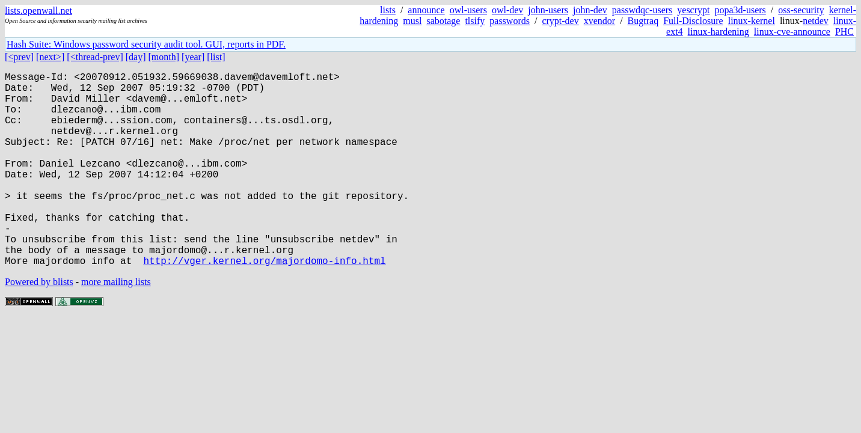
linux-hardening (718, 31)
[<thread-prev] (95, 57)
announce (426, 10)
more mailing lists (116, 325)
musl (412, 21)
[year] (193, 57)
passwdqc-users (642, 10)
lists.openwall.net (38, 10)
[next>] (50, 57)
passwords (509, 21)
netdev (816, 21)
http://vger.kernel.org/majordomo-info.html (264, 303)
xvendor (599, 21)
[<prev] (19, 57)
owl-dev (507, 10)
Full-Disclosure (693, 21)
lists (388, 10)
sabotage (443, 21)
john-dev (590, 10)
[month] (164, 57)
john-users (548, 10)
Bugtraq (643, 21)
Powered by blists (39, 325)
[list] (216, 57)
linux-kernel (751, 21)
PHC (844, 31)
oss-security (801, 10)
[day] (136, 57)
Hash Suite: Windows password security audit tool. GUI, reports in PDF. (146, 44)
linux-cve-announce (792, 31)
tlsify (475, 21)
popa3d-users (739, 10)
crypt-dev (560, 21)
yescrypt (693, 10)
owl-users (468, 10)
